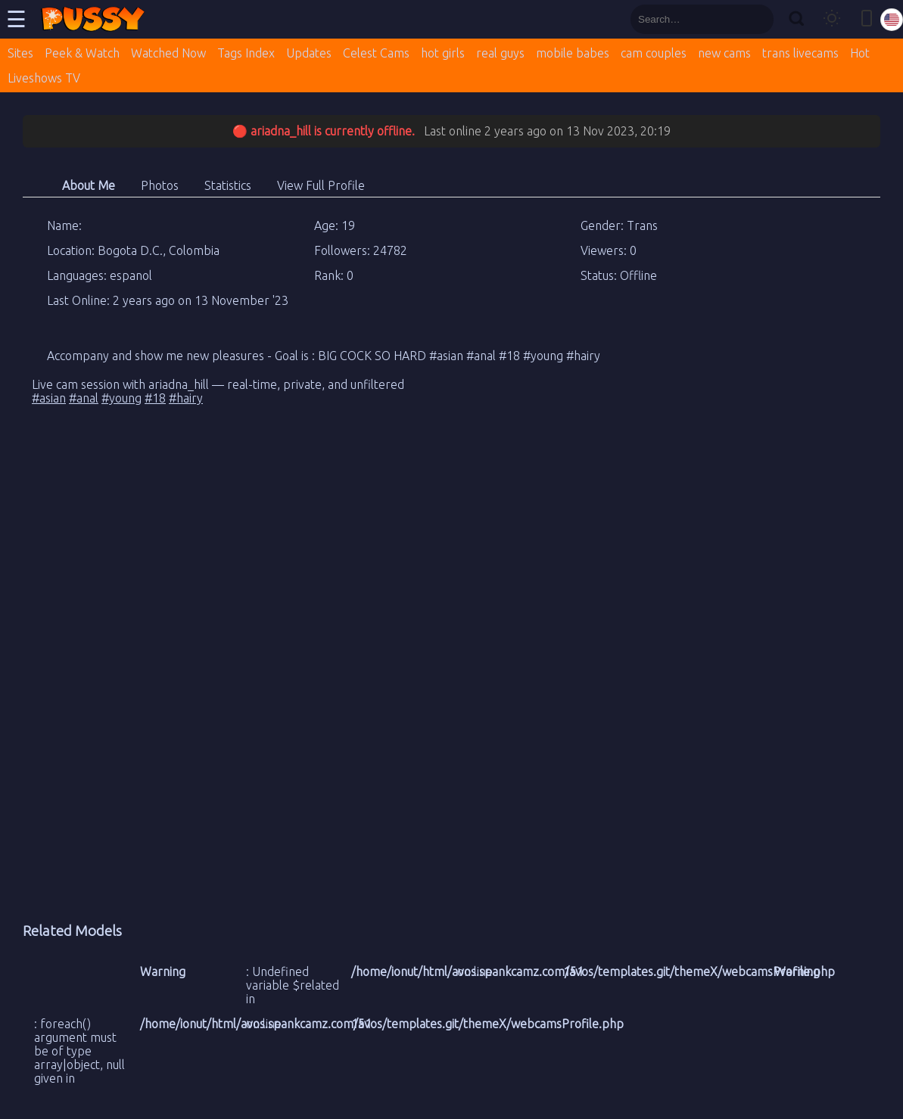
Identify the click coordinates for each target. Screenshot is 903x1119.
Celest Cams (376, 53)
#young (121, 398)
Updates (309, 53)
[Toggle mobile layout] (866, 19)
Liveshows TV (44, 78)
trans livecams (800, 53)
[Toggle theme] (831, 19)
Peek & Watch (82, 53)
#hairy (186, 398)
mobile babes (572, 53)
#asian (49, 398)
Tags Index (246, 53)
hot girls (443, 53)
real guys (500, 53)
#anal (83, 398)
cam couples (654, 53)
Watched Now (168, 53)
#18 (155, 398)
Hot (860, 53)
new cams (724, 53)
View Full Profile (321, 185)
